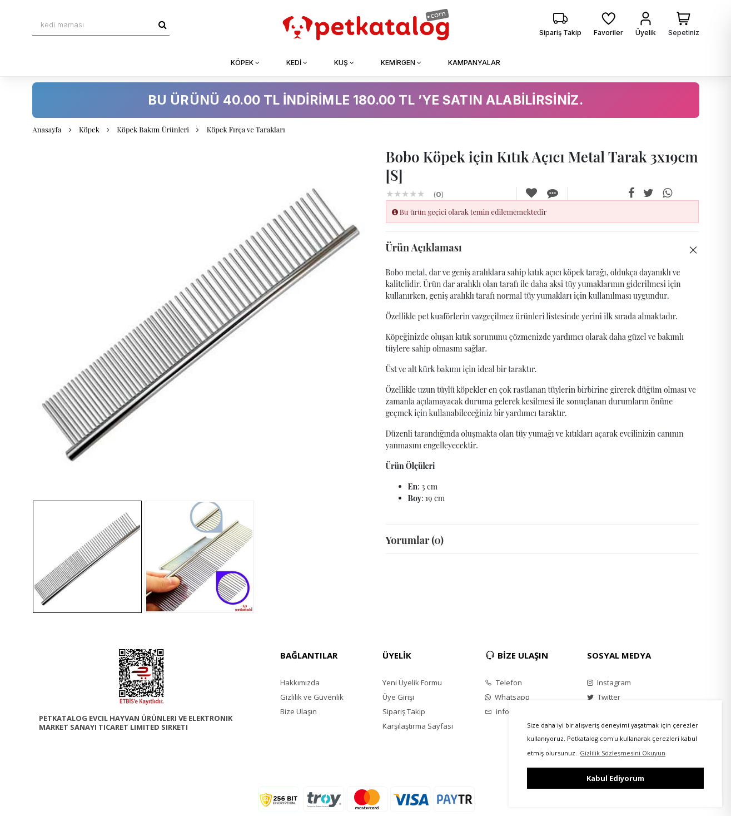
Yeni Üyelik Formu (412, 682)
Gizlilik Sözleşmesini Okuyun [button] (622, 753)
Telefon (503, 682)
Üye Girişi (398, 697)
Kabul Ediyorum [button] (615, 778)
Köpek (89, 129)
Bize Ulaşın (298, 711)
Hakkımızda (300, 682)
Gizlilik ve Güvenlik (312, 697)
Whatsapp (507, 697)
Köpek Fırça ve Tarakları (246, 129)
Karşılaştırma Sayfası (417, 725)
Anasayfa (47, 129)
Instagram (609, 682)
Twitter (603, 697)
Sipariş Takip (403, 711)
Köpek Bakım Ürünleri (153, 129)
